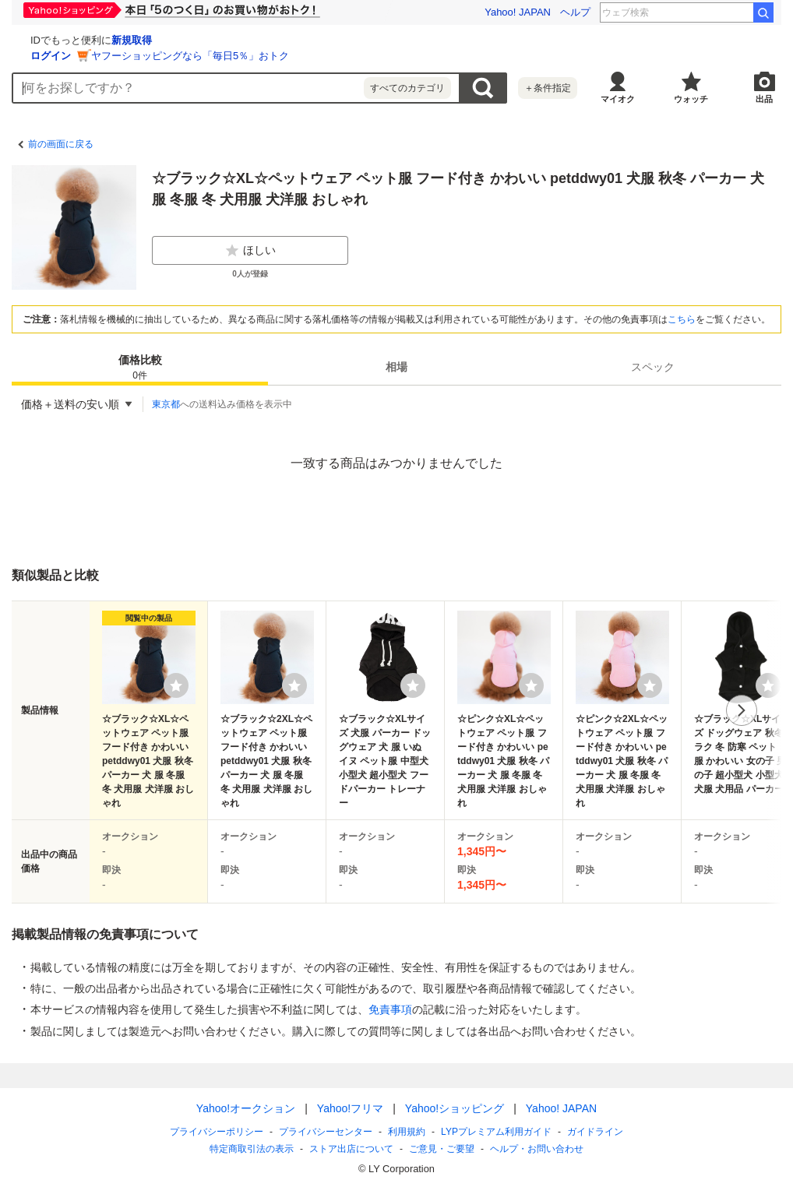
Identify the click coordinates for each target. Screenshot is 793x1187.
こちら (682, 319)
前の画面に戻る (60, 144)
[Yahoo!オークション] (110, 38)
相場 (396, 367)
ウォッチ (691, 99)
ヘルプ (575, 12)
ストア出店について (351, 1148)
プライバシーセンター (325, 1131)
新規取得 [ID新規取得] (317, 40)
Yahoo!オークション (245, 1108)
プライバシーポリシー (216, 1131)
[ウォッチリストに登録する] (176, 685)
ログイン (236, 56)
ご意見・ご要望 (441, 1148)
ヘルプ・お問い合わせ (536, 1148)
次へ (741, 710)
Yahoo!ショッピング (454, 1108)
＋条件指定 (547, 88)
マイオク (618, 99)
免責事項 (390, 1009)
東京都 (166, 404)
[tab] (140, 367)
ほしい (250, 251)
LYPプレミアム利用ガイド (496, 1131)
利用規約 (406, 1131)
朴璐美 (728, 12)
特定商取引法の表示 (252, 1148)
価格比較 (140, 368)
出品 (764, 99)
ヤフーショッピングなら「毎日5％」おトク (375, 56)
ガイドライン (595, 1131)
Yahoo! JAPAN (518, 12)
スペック (653, 367)
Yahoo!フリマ (350, 1108)
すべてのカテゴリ (407, 88)
